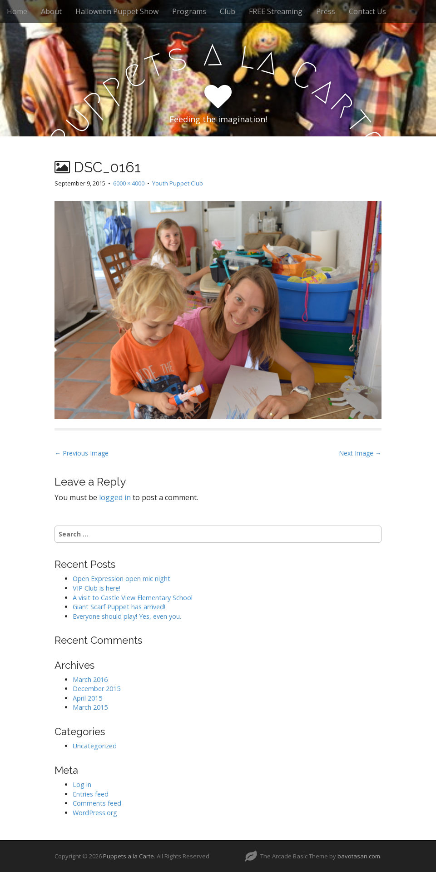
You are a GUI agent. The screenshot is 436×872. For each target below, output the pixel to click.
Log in (82, 784)
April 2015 (87, 698)
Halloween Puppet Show (117, 11)
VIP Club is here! (96, 588)
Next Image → (360, 453)
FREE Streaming (275, 11)
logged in (115, 497)
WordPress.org (95, 812)
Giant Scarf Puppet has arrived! (119, 606)
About (51, 11)
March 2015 (90, 707)
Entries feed (91, 794)
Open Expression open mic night (121, 578)
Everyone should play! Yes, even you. (127, 616)
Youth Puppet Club (177, 183)
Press (325, 11)
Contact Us (367, 11)
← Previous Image (81, 453)
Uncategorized (95, 746)
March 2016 (90, 679)
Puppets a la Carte (128, 856)
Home (17, 11)
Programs (189, 11)
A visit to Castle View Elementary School (133, 597)
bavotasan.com (358, 856)
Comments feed (97, 803)
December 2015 (96, 688)
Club (227, 11)
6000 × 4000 (128, 183)
